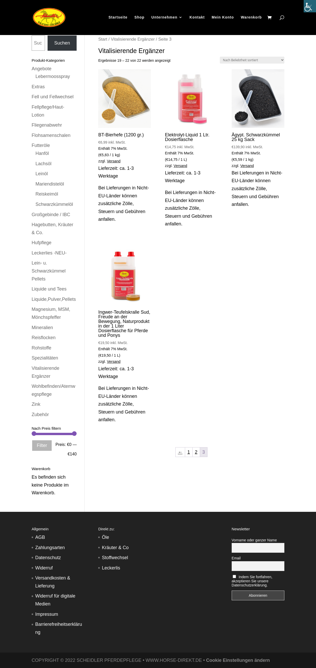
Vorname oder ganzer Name (254, 540)
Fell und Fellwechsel (53, 96)
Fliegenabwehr (47, 125)
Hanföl (42, 153)
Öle (105, 537)
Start (102, 39)
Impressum (46, 614)
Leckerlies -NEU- (49, 253)
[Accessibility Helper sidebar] (310, 6)
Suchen (62, 43)
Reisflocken (44, 337)
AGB (40, 537)
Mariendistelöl (49, 184)
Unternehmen (164, 18)
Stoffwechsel (115, 557)
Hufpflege (41, 242)
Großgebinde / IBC (51, 214)
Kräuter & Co (115, 547)
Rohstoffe (41, 347)
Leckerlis (111, 567)
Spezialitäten (45, 358)
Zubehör (40, 414)
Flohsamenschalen (51, 135)
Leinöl (41, 173)
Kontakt (197, 18)
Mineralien (42, 327)
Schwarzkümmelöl (54, 204)
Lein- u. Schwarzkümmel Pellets (49, 270)
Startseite (118, 18)
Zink (36, 404)
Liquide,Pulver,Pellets (54, 299)
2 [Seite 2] (196, 452)
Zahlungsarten (50, 547)
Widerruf (44, 567)
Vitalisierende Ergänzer (133, 39)
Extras (38, 86)
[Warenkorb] (270, 18)
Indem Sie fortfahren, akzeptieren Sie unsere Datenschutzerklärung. (252, 581)
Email (236, 558)
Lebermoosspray (52, 76)
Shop (139, 18)
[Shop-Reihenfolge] (252, 60)
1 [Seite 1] (188, 452)
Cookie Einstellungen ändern (238, 660)
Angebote (41, 68)
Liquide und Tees (49, 289)
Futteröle (41, 145)
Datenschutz (48, 557)
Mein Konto (223, 18)
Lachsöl (43, 163)
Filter (42, 445)
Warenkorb (251, 18)
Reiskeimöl (46, 194)
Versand (114, 161)
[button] (11, 656)
